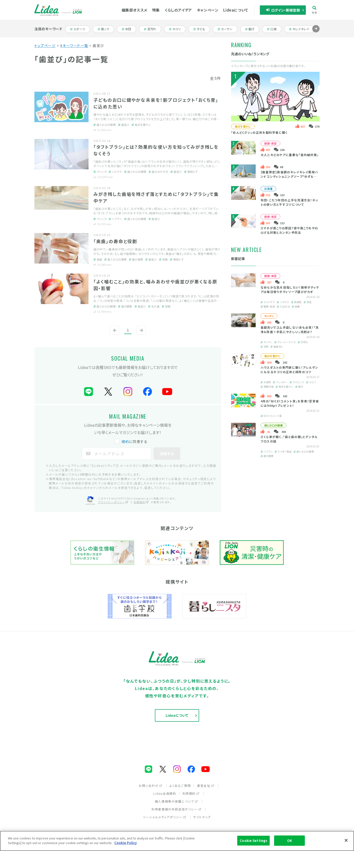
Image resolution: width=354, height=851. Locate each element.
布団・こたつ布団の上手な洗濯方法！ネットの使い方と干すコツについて (289, 202)
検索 (314, 10)
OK (289, 840)
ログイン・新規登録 (283, 10)
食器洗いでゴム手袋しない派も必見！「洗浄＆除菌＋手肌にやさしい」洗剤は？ (290, 329)
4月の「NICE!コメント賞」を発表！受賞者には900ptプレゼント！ (290, 403)
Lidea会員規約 (164, 793)
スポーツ (79, 29)
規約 (125, 441)
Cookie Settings (253, 840)
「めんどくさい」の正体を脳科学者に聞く (259, 132)
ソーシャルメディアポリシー (164, 817)
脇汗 (252, 29)
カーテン (227, 29)
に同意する (132, 441)
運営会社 (205, 785)
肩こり (106, 29)
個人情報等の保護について (176, 801)
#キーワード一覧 (74, 45)
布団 (129, 29)
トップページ (45, 45)
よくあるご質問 (180, 785)
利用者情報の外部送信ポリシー (176, 809)
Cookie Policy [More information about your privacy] (125, 842)
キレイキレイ (299, 29)
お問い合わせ (150, 785)
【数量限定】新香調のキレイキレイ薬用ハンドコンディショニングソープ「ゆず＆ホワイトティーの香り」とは (289, 176)
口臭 (274, 29)
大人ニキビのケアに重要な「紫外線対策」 (290, 155)
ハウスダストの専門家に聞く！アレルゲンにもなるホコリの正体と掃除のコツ (289, 369)
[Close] (346, 840)
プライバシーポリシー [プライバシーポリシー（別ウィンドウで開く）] (113, 502)
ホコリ (177, 29)
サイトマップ (202, 817)
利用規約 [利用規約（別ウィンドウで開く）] (141, 502)
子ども (201, 29)
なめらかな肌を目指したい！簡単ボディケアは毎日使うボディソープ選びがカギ (290, 289)
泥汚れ (152, 29)
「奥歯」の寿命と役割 (115, 241)
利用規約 (191, 793)
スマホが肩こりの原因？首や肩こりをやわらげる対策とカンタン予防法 (289, 230)
